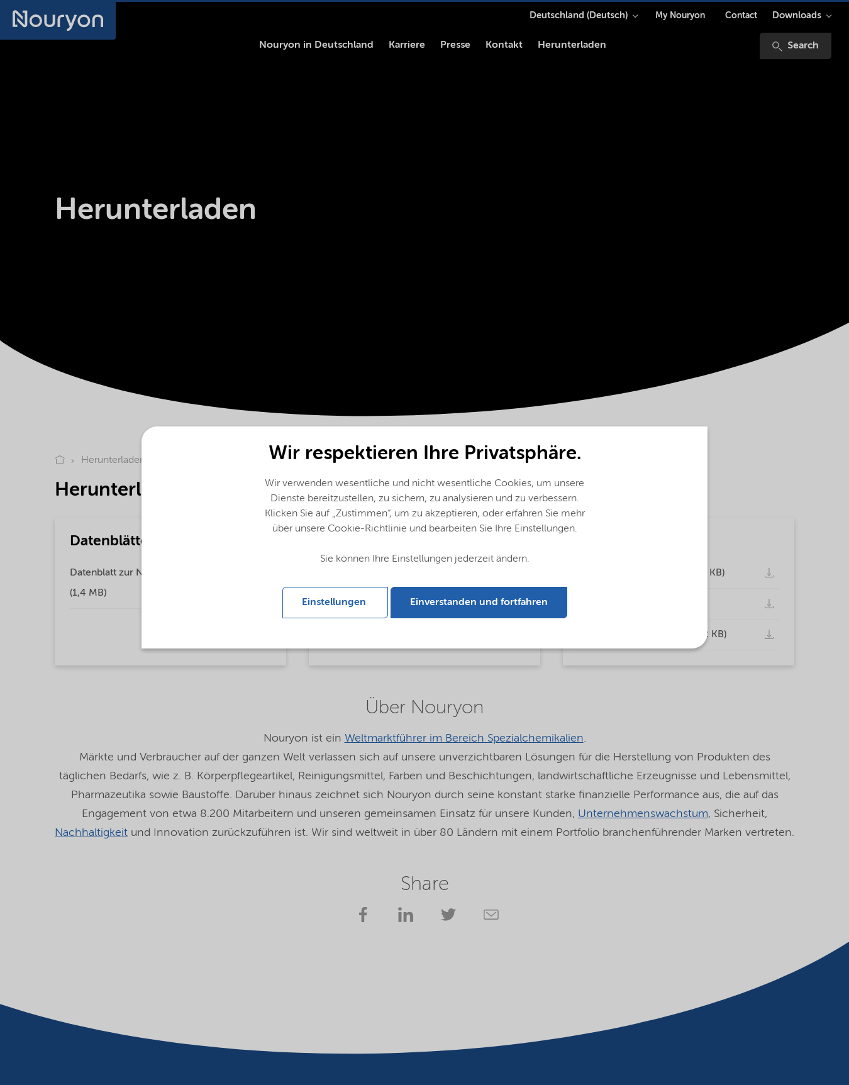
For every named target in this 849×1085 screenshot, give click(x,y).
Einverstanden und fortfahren (479, 603)
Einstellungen (335, 603)
